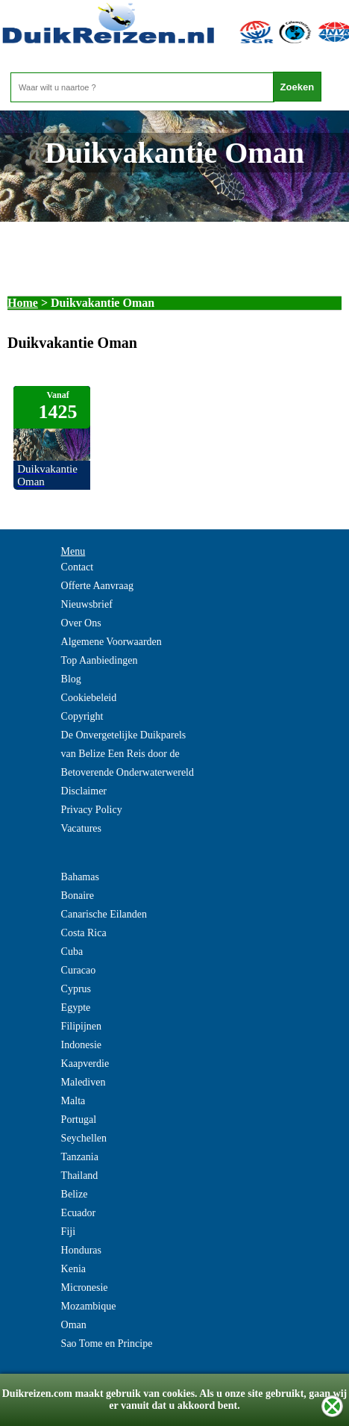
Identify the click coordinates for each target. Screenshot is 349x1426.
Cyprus (76, 988)
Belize (74, 1194)
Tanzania (79, 1156)
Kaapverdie (85, 1063)
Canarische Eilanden (104, 914)
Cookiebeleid (89, 697)
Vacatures (81, 828)
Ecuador (78, 1212)
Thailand (79, 1175)
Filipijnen (81, 1026)
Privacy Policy (91, 809)
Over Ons (81, 623)
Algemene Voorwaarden (111, 641)
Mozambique (88, 1306)
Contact (77, 567)
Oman (74, 1324)
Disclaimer (84, 791)
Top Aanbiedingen (99, 660)
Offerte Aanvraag (97, 585)
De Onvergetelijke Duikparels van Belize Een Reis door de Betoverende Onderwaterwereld (127, 753)
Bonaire (77, 895)
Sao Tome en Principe (107, 1343)
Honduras (81, 1250)
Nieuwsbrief (87, 604)
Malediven (83, 1082)
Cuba (72, 951)
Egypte (76, 1007)
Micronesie (84, 1287)
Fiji (68, 1231)
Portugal (78, 1119)
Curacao (78, 970)
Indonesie (81, 1044)
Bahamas (80, 876)
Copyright (82, 716)
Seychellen (84, 1138)
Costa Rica (84, 932)
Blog (71, 679)
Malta (73, 1100)
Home (22, 302)
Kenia (73, 1268)
